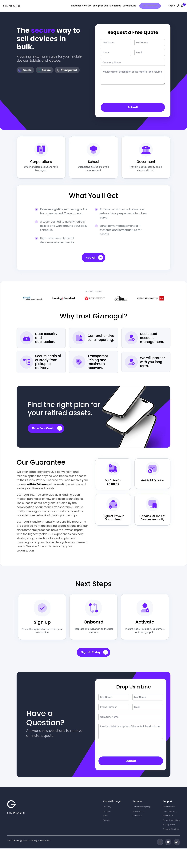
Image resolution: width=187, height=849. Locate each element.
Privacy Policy (169, 825)
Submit (133, 107)
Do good (106, 811)
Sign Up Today (95, 652)
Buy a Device (129, 5)
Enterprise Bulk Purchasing (107, 5)
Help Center (168, 816)
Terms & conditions (171, 820)
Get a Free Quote (47, 428)
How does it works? (81, 5)
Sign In (171, 5)
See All (94, 258)
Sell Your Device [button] (150, 5)
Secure (44, 70)
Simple (25, 70)
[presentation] (122, 94)
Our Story (107, 807)
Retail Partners (169, 807)
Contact (106, 820)
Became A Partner (171, 829)
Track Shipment (170, 811)
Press (105, 816)
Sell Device (137, 816)
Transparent (67, 70)
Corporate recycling (142, 807)
